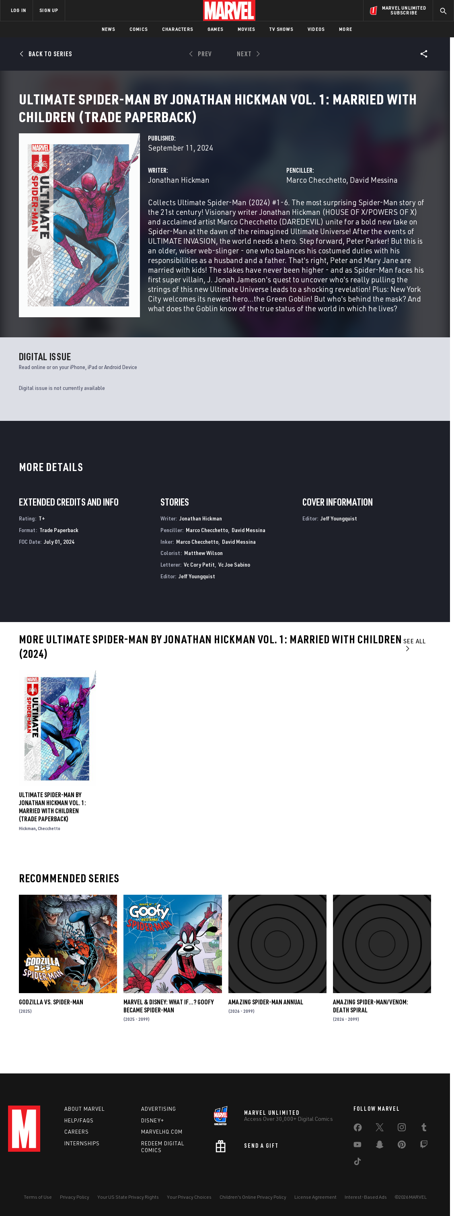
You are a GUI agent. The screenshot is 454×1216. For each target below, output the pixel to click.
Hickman (27, 852)
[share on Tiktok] (357, 1163)
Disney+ (152, 1120)
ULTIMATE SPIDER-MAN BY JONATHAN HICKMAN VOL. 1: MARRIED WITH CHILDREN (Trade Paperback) (52, 830)
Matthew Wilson (203, 576)
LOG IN (18, 10)
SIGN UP (48, 10)
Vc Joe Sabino (234, 587)
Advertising (158, 1109)
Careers (76, 1131)
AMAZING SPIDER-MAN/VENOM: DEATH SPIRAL (370, 1029)
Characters (177, 29)
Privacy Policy (74, 1197)
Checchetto (49, 852)
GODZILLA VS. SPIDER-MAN (51, 1025)
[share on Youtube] (357, 1146)
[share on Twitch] (424, 1146)
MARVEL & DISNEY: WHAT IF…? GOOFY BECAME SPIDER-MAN (168, 1029)
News (108, 29)
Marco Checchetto (316, 207)
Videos (316, 29)
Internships (82, 1143)
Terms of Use (38, 1197)
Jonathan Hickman (179, 207)
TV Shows (281, 29)
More (345, 29)
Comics (138, 29)
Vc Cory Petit (199, 587)
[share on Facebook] (357, 1129)
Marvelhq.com (162, 1131)
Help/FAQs (79, 1120)
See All (414, 667)
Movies (246, 29)
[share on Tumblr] (424, 1129)
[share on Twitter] (380, 1129)
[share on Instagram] (402, 1129)
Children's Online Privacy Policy (253, 1197)
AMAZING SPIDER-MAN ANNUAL (265, 1025)
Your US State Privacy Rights (128, 1197)
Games (215, 29)
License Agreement (315, 1197)
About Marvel (84, 1109)
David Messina (374, 207)
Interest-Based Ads (366, 1197)
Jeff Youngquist (197, 599)
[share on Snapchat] (380, 1146)
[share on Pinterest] (402, 1146)
